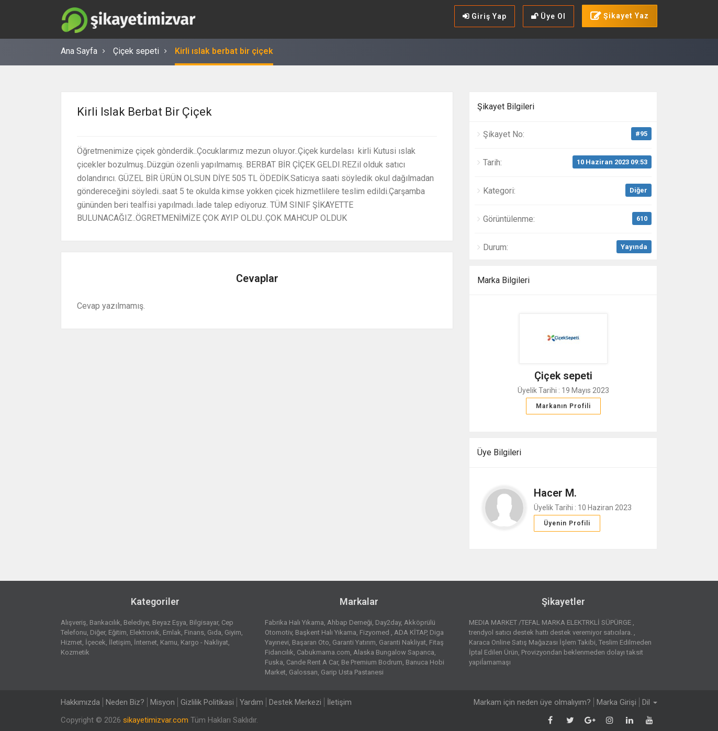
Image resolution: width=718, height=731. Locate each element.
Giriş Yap (485, 16)
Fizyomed (375, 632)
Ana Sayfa (79, 51)
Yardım (251, 702)
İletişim (120, 642)
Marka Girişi (616, 702)
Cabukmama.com (323, 652)
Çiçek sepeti (136, 51)
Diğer (638, 190)
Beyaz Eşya (169, 622)
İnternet (145, 642)
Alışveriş (73, 622)
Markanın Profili (563, 406)
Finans (194, 632)
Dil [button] (649, 702)
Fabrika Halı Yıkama (294, 622)
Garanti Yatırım (354, 642)
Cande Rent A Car (312, 662)
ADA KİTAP (410, 632)
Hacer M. (555, 493)
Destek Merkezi (295, 702)
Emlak (172, 632)
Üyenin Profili (567, 523)
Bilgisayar (203, 622)
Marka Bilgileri (503, 280)
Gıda (214, 632)
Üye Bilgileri (499, 452)
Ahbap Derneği (349, 622)
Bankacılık (104, 622)
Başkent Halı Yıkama (325, 632)
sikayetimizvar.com (155, 720)
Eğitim (117, 632)
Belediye (136, 622)
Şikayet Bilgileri (505, 106)
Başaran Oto (310, 642)
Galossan (303, 672)
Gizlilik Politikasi (207, 702)
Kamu (168, 642)
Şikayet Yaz (619, 16)
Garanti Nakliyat (402, 642)
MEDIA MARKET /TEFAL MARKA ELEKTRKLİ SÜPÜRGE (551, 622)
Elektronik (145, 632)
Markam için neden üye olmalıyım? (532, 702)
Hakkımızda (80, 702)
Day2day (388, 622)
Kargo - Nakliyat (204, 642)
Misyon (162, 702)
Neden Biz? (125, 702)
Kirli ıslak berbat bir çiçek (224, 51)
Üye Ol (548, 16)
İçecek (95, 642)
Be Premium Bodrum (371, 662)
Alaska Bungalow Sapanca (393, 652)
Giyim (233, 632)
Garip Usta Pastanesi (352, 672)
